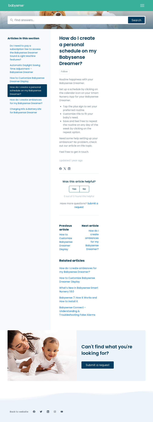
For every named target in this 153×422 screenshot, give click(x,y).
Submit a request (97, 365)
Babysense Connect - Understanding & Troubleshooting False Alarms (77, 311)
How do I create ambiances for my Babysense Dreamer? (92, 240)
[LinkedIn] (69, 169)
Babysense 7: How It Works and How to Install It (78, 299)
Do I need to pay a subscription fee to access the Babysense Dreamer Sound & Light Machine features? (25, 52)
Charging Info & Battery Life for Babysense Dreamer (25, 110)
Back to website (19, 411)
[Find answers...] (76, 20)
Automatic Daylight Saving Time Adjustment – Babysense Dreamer (25, 69)
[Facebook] (60, 169)
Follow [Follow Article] (64, 71)
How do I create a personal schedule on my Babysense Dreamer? (25, 90)
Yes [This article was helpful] (74, 189)
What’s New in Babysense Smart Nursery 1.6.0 (78, 289)
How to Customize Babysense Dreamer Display (65, 242)
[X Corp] (65, 169)
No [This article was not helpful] (84, 189)
